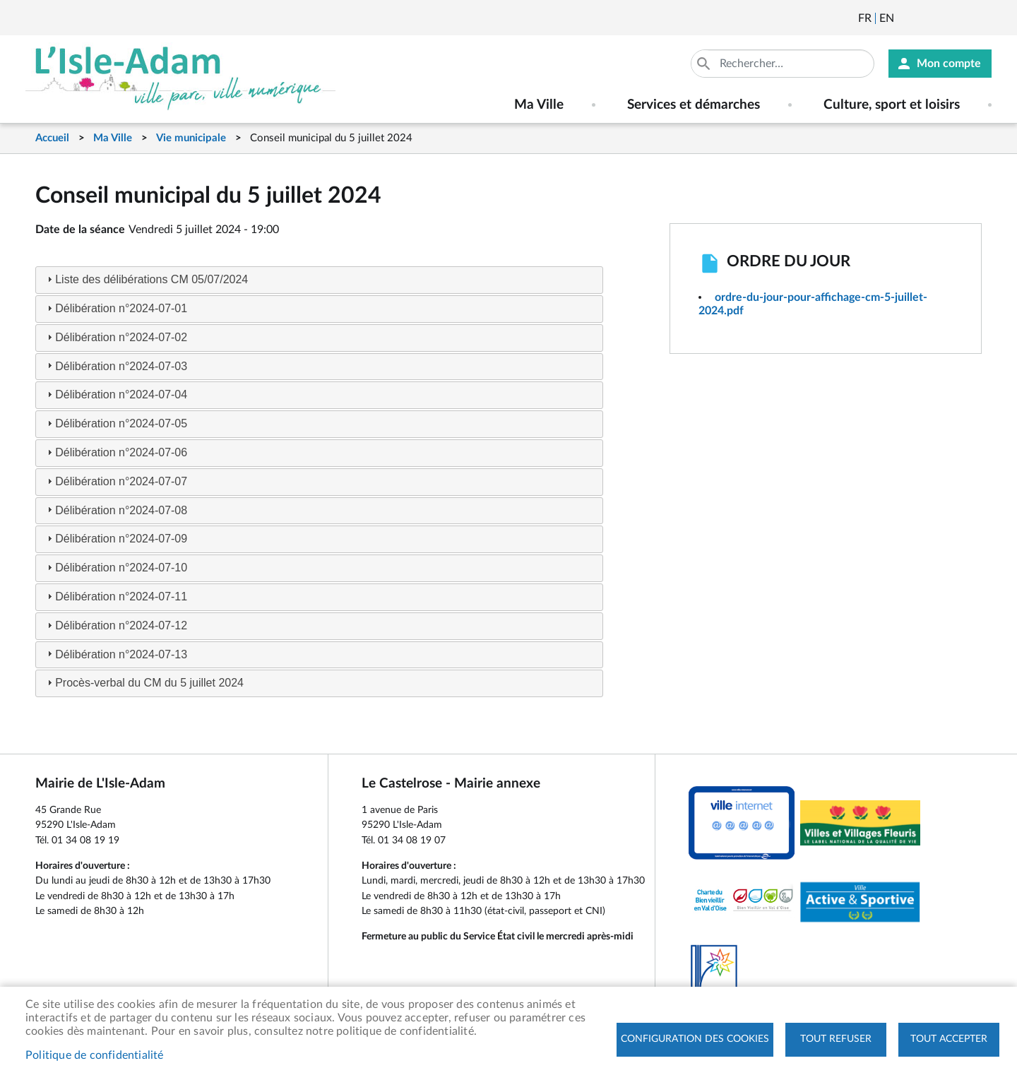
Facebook (944, 18)
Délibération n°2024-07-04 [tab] (115, 394)
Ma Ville (112, 138)
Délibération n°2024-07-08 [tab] (115, 510)
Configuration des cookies (695, 1039)
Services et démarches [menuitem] (693, 105)
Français (865, 18)
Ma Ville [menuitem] (539, 105)
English (886, 18)
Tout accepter (948, 1039)
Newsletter (906, 18)
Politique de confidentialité (94, 1055)
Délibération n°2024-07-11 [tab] (115, 596)
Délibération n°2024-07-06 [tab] (115, 452)
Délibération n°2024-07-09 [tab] (115, 539)
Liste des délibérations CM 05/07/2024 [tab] (146, 279)
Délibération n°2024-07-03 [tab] (115, 366)
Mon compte (949, 63)
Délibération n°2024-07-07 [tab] (115, 481)
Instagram (982, 18)
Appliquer (704, 63)
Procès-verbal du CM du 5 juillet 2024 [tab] (144, 683)
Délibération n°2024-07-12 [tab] (115, 625)
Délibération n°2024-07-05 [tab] (115, 423)
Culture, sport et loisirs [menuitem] (891, 105)
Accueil (52, 138)
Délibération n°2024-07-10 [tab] (115, 568)
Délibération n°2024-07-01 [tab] (115, 308)
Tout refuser (836, 1039)
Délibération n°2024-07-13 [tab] (115, 654)
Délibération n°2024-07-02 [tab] (115, 337)
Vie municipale (191, 138)
